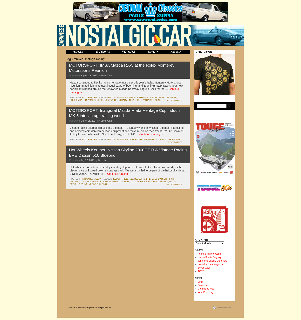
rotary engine (127, 100)
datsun (162, 179)
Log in (201, 281)
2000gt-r (118, 179)
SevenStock (204, 267)
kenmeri (124, 181)
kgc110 (134, 181)
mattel (155, 181)
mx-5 (158, 139)
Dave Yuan (107, 75)
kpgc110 (145, 181)
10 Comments (174, 100)
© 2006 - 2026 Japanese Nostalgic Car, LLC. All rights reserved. (89, 308)
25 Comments (174, 184)
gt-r (83, 181)
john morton (110, 181)
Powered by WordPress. (224, 308)
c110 (154, 179)
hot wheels (94, 181)
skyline (82, 184)
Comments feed (206, 288)
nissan (97, 179)
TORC (201, 271)
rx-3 (139, 100)
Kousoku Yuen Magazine (211, 264)
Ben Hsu (102, 160)
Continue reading (151, 134)
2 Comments (175, 142)
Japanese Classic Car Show (212, 260)
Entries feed (204, 285)
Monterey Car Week (164, 97)
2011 (126, 179)
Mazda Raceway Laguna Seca (134, 97)
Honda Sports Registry (209, 257)
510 (131, 179)
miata (151, 139)
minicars (87, 179)
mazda (112, 97)
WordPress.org (205, 292)
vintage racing (152, 100)
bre (148, 179)
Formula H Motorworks (209, 253)
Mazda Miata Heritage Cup (132, 139)
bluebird (139, 179)
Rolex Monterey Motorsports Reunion (93, 100)
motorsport (89, 97)
